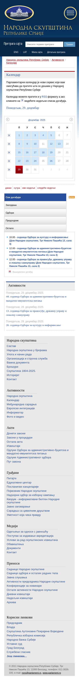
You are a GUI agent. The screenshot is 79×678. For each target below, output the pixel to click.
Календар (11, 62)
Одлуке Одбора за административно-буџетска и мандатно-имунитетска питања (37, 452)
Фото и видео (15, 416)
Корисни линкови (20, 617)
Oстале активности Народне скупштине (32, 589)
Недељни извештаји (20, 598)
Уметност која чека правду (24, 514)
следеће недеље (46, 188)
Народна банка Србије (21, 639)
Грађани (13, 473)
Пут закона (14, 461)
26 (51, 161)
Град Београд (15, 647)
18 (43, 152)
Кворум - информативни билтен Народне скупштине (33, 501)
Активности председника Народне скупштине (36, 581)
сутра (17, 188)
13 (59, 144)
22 (19, 161)
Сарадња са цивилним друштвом (28, 510)
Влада (11, 627)
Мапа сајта (37, 52)
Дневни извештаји (18, 594)
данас (8, 188)
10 (35, 144)
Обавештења (15, 544)
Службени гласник (18, 652)
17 (35, 152)
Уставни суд (14, 643)
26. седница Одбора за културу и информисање (33, 325)
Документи (14, 548)
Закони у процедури (19, 437)
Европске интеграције (21, 408)
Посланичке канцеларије (23, 486)
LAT (25, 52)
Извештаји (13, 445)
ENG (16, 52)
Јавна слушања (17, 577)
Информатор (15, 412)
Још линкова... (17, 656)
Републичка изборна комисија (26, 635)
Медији (12, 526)
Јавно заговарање (18, 506)
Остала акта (14, 441)
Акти (10, 428)
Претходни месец (7, 119)
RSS (44, 96)
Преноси (13, 563)
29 (19, 169)
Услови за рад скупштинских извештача (32, 540)
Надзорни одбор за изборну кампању (31, 495)
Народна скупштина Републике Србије (27, 60)
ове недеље (28, 188)
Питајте (11, 478)
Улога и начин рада (19, 354)
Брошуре (12, 366)
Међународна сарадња (22, 404)
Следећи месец (71, 119)
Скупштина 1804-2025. (21, 370)
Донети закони (16, 433)
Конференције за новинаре (24, 585)
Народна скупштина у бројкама (27, 350)
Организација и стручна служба (27, 358)
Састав (11, 346)
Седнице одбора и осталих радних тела (32, 573)
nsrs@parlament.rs (31, 673)
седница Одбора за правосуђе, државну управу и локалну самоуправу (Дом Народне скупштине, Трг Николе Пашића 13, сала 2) (40, 262)
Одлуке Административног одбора (29, 457)
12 (51, 144)
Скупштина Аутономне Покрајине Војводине (35, 631)
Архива (11, 602)
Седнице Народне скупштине (25, 569)
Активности (58, 60)
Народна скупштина (21, 340)
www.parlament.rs (52, 673)
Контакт (12, 379)
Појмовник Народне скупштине (26, 490)
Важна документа (18, 362)
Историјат (13, 375)
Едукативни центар (19, 482)
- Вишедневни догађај (21, 272)
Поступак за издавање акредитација (30, 535)
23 (27, 161)
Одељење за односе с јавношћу (27, 531)
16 (27, 152)
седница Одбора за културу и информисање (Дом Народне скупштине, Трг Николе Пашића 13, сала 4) (40, 240)
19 (51, 152)
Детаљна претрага (56, 52)
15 (19, 152)
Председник (14, 622)
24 (35, 161)
